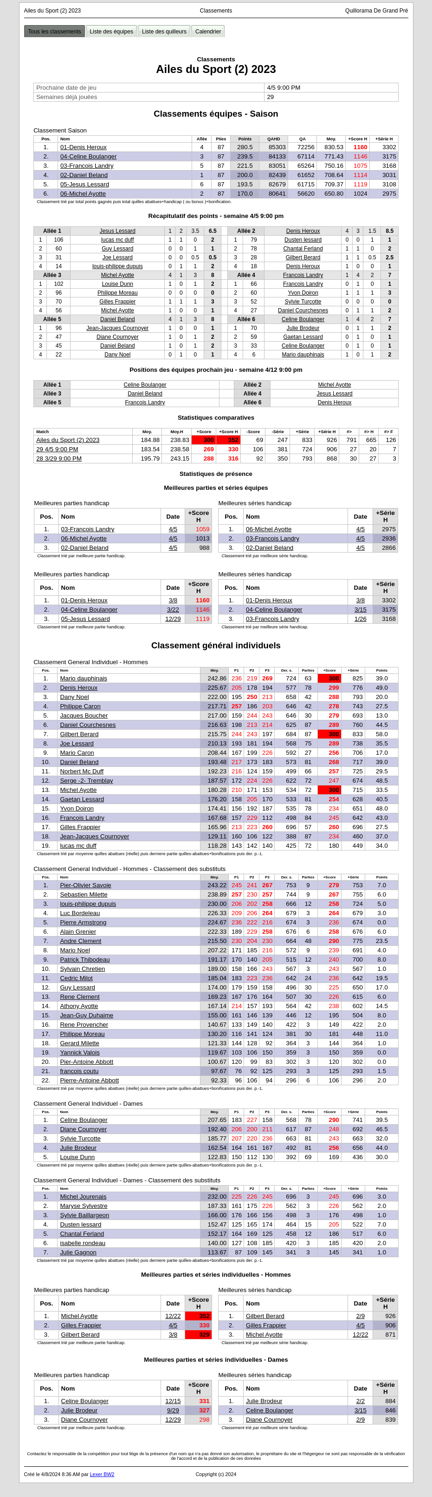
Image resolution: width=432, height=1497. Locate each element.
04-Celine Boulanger (88, 156)
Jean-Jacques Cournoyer (117, 328)
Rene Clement (79, 996)
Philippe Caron (80, 706)
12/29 (173, 618)
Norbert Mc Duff (81, 771)
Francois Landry (303, 275)
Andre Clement (80, 940)
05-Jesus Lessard (84, 184)
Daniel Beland (117, 319)
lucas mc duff (117, 240)
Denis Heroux (303, 231)
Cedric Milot (76, 978)
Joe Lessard (118, 257)
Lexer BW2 (102, 1474)
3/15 (361, 609)
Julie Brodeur (303, 328)
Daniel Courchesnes (303, 310)
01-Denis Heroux (83, 147)
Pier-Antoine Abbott (86, 1061)
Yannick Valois (79, 1052)
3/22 (173, 609)
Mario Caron (77, 752)
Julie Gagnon (78, 1252)
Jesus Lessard (117, 231)
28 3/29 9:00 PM (59, 458)
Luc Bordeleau (80, 913)
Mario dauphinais (303, 354)
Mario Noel (75, 950)
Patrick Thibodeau (85, 959)
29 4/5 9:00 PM (57, 449)
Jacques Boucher (84, 715)
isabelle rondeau (82, 1243)
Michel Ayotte (117, 275)
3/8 (173, 600)
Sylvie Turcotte (303, 301)
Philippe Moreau (117, 293)
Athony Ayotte (79, 1005)
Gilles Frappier (117, 301)
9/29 (173, 1410)
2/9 (360, 1315)
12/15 (173, 1401)
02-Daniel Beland (84, 174)
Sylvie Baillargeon (84, 1215)
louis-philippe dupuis (117, 266)
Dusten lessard (303, 240)
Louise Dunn (117, 284)
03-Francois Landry (87, 165)
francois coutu (79, 1071)
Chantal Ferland (302, 248)
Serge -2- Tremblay (86, 780)
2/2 (360, 1401)
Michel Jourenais (83, 1196)
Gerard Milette (79, 1043)
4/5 (173, 529)
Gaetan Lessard (302, 337)
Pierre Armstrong (83, 922)
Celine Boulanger (303, 319)
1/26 (361, 618)
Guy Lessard (117, 248)
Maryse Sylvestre (83, 1205)
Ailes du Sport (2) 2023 (67, 439)
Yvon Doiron (303, 293)
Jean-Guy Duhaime (86, 1015)
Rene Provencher (84, 1024)
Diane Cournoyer (118, 337)
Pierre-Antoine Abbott (89, 1080)
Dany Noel (117, 354)
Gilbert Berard (303, 257)
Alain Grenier (78, 931)
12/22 (173, 1315)
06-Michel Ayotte (83, 193)
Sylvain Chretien (82, 968)
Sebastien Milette (83, 894)
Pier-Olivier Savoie (85, 885)
